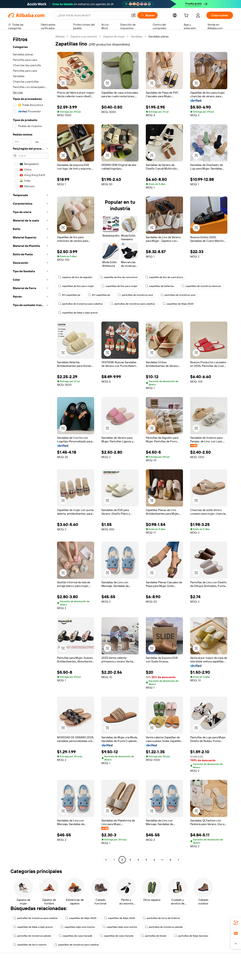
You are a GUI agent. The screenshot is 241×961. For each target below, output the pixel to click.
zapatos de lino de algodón (75, 277)
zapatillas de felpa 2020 (178, 303)
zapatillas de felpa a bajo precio (78, 312)
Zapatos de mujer (114, 36)
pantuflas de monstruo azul (135, 295)
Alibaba (59, 36)
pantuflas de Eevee (153, 935)
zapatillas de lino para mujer (76, 286)
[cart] (187, 16)
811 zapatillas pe (69, 295)
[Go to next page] (178, 859)
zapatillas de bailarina (159, 286)
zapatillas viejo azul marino (77, 927)
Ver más (18, 92)
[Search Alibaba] (92, 15)
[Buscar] (147, 15)
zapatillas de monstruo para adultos (76, 944)
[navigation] (30, 448)
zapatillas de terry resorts (29, 944)
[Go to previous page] (106, 859)
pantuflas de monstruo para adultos (80, 303)
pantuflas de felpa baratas (191, 935)
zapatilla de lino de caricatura (119, 277)
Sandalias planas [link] (158, 36)
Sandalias (136, 36)
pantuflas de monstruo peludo (164, 927)
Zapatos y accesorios (83, 36)
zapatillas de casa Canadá (75, 935)
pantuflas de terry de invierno (161, 918)
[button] (133, 15)
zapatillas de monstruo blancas (201, 286)
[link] (236, 923)
